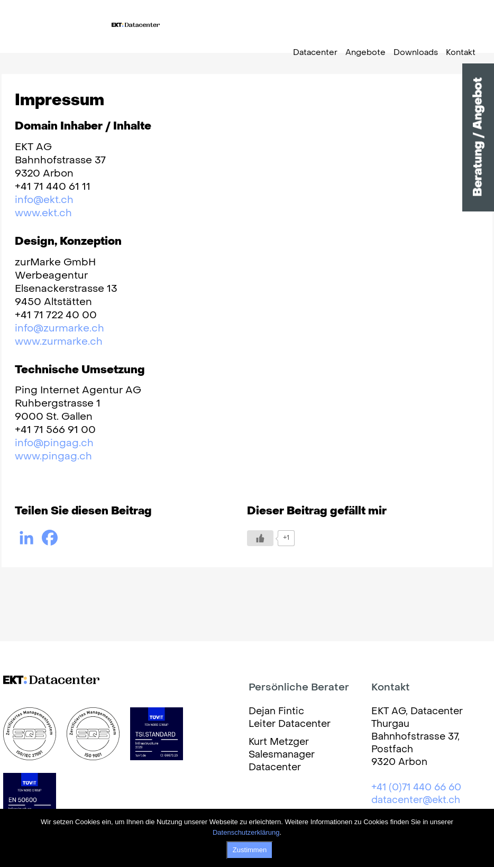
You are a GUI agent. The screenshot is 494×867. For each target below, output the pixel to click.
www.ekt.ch (43, 213)
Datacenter (315, 53)
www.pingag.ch (53, 457)
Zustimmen (250, 850)
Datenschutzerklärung (246, 832)
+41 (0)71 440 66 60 (416, 787)
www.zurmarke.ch (59, 342)
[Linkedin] (26, 537)
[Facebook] (49, 537)
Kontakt (460, 53)
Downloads (416, 53)
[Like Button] (260, 538)
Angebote (365, 53)
